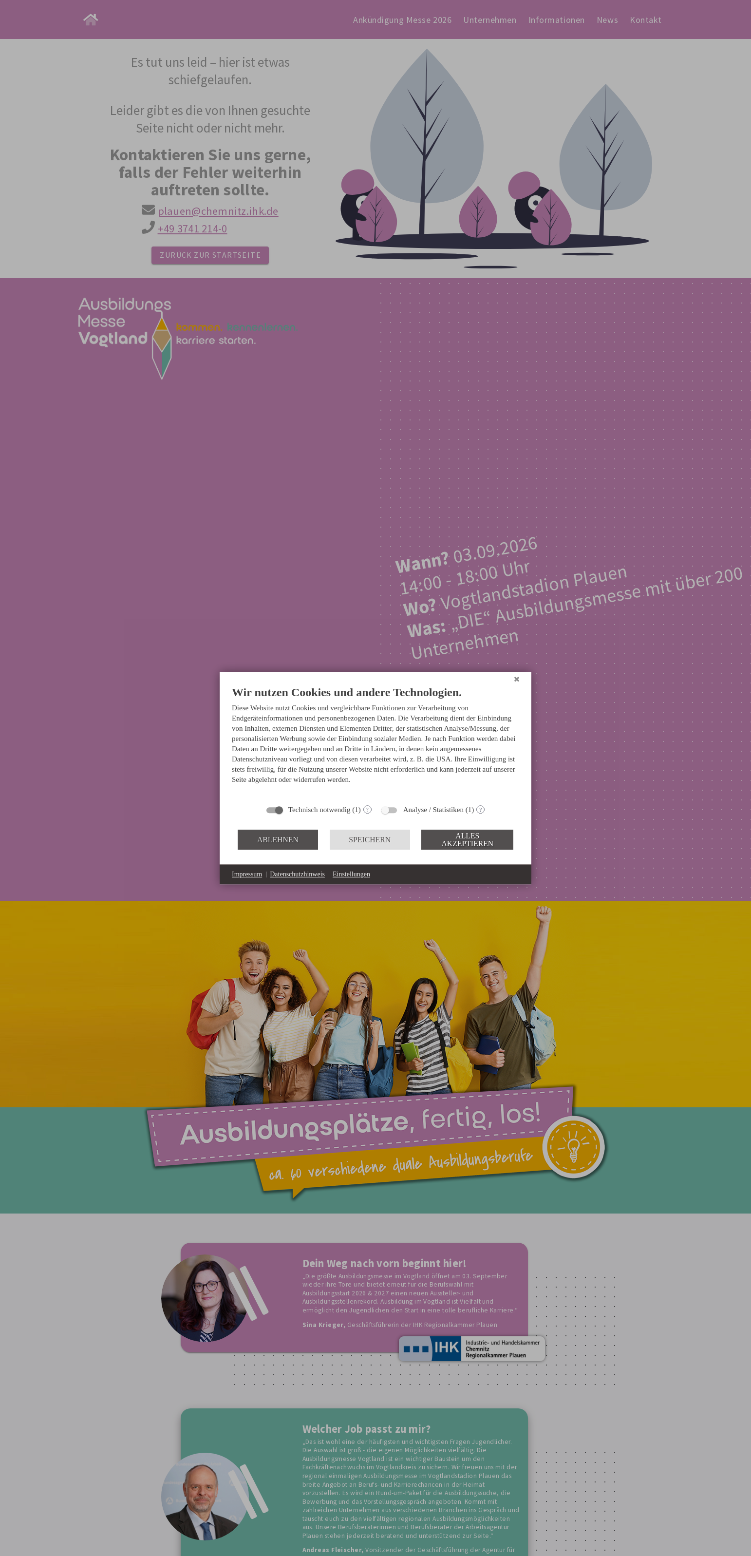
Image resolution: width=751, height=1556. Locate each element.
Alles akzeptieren (467, 840)
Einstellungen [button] (351, 874)
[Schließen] (516, 679)
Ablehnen (278, 839)
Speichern (370, 839)
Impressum (247, 874)
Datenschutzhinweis (297, 874)
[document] (375, 741)
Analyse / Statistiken (433, 810)
